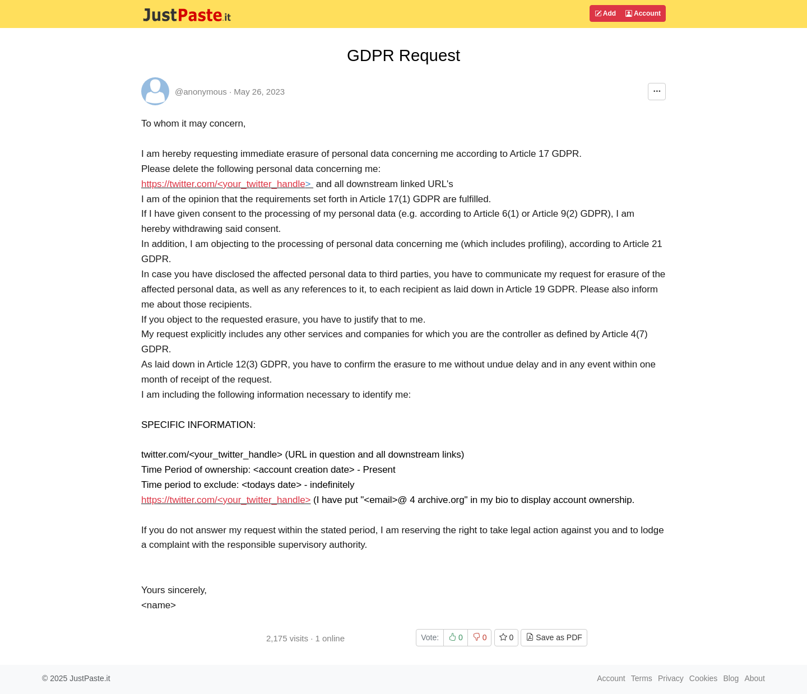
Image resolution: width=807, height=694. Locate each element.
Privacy (671, 678)
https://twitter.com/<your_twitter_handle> (225, 500)
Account (643, 13)
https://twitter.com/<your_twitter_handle (223, 184)
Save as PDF (554, 637)
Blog (731, 678)
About (754, 678)
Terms (641, 678)
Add (605, 13)
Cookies (703, 678)
